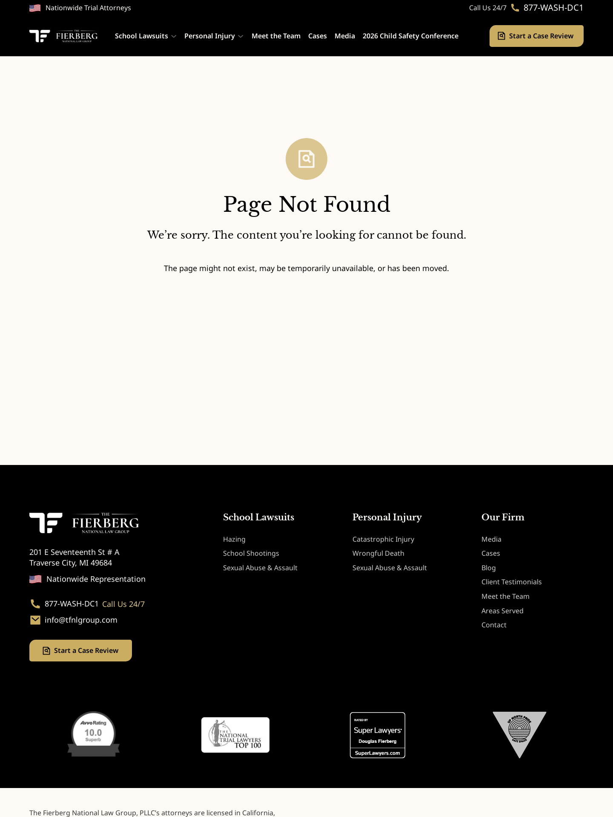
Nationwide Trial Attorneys (88, 7)
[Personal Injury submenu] (240, 36)
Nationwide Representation (96, 579)
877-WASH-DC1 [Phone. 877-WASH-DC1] (554, 8)
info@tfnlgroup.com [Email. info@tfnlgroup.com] (81, 620)
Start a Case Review (542, 35)
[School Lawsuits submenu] (174, 36)
